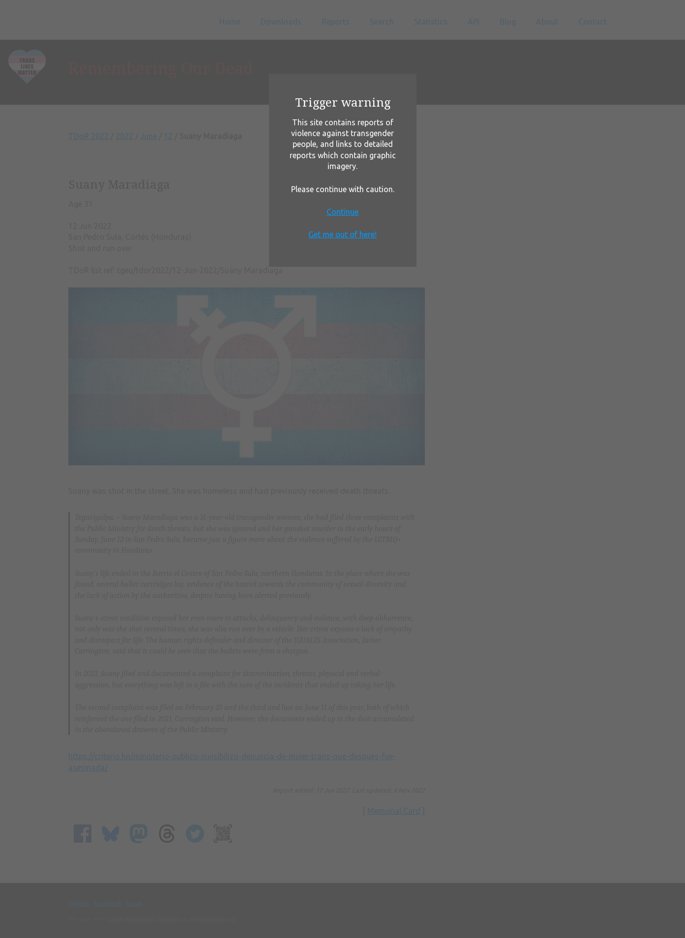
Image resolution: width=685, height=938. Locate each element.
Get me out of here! (342, 234)
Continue (342, 211)
